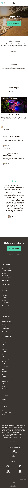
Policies (3, 414)
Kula (3, 373)
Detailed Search (5, 319)
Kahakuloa (4, 361)
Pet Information (5, 275)
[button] (13, 3)
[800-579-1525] (14, 451)
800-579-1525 (14, 452)
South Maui (4, 299)
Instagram (19, 468)
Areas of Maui (5, 288)
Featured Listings (5, 318)
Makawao (4, 376)
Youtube (8, 468)
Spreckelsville (5, 381)
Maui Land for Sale (6, 305)
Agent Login (4, 416)
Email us (14, 456)
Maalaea (4, 374)
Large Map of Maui (6, 280)
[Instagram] (20, 466)
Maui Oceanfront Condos (7, 323)
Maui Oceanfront (5, 302)
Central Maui (4, 290)
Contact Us (4, 399)
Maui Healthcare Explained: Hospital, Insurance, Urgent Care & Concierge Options (13, 435)
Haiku (3, 356)
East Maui (4, 353)
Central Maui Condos (6, 342)
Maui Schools (5, 273)
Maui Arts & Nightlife (6, 277)
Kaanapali (4, 358)
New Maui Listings (6, 316)
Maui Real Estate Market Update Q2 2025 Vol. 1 (12, 437)
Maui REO (4, 330)
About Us (4, 401)
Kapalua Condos (5, 366)
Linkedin (20, 472)
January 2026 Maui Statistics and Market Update (12, 427)
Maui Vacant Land (5, 328)
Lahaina (3, 293)
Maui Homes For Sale (6, 268)
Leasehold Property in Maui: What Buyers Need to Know (14, 425)
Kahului (3, 363)
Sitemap (21, 479)
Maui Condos (4, 304)
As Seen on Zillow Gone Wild (10, 115)
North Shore (4, 295)
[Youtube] (8, 466)
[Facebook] (8, 471)
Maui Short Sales (5, 331)
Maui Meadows (5, 378)
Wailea (3, 386)
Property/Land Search (6, 321)
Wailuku (3, 390)
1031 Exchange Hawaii (6, 412)
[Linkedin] (20, 471)
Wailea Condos (5, 388)
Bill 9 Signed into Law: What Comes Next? (10, 432)
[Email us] (14, 455)
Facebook (8, 472)
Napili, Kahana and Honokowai (8, 379)
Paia (3, 383)
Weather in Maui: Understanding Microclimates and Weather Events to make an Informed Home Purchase (13, 430)
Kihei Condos (4, 371)
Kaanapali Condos (6, 359)
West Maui (4, 300)
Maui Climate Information (7, 270)
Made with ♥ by (14, 485)
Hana (3, 292)
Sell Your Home (5, 402)
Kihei (3, 369)
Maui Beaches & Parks (6, 272)
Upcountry (4, 297)
